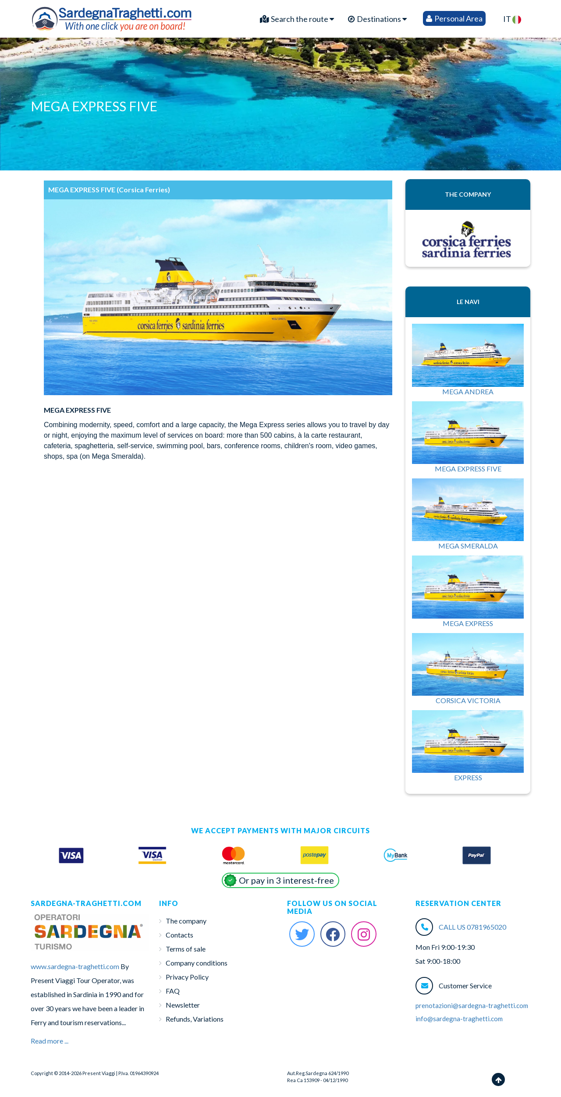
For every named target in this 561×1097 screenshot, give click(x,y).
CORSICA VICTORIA (468, 700)
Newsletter (183, 1005)
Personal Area (454, 18)
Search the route (297, 19)
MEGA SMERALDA (468, 545)
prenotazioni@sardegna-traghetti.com (471, 1005)
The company (186, 921)
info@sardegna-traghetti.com (459, 1019)
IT (512, 19)
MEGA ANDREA (468, 391)
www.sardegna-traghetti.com (75, 966)
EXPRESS (468, 777)
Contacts (179, 935)
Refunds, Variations (195, 1019)
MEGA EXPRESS (468, 623)
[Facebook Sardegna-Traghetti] (333, 934)
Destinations (377, 19)
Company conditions (196, 963)
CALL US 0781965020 (472, 927)
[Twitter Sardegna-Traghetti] (302, 934)
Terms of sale (186, 949)
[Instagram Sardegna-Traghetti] (363, 934)
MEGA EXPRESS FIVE (468, 468)
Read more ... (49, 1041)
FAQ (173, 991)
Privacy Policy (187, 977)
